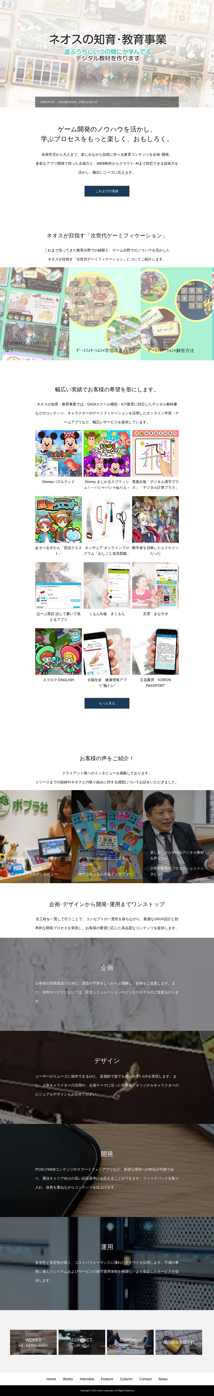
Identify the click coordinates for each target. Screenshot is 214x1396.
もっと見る (107, 703)
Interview (133, 9)
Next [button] (206, 314)
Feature (151, 9)
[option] (107, 102)
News (203, 9)
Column (169, 9)
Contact (187, 9)
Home (100, 9)
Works (115, 9)
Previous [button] (7, 314)
